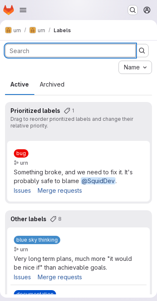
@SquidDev (98, 180)
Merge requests (60, 190)
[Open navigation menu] (23, 10)
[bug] (21, 153)
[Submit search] (142, 50)
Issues (22, 190)
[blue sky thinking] (37, 240)
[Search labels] (70, 50)
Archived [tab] (52, 84)
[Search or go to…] (133, 10)
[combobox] (135, 67)
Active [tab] (19, 84)
